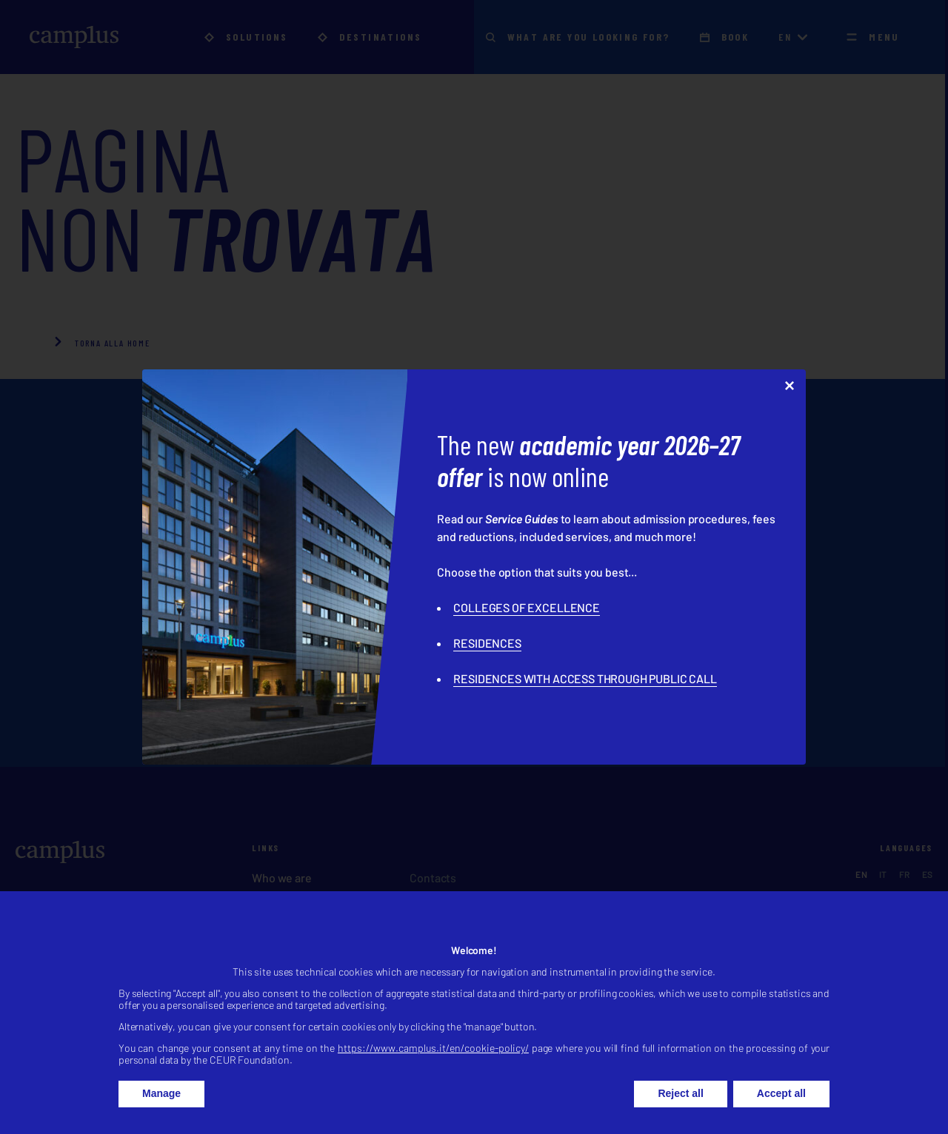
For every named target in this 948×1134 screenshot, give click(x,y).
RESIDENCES (487, 643)
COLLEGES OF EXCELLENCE (526, 607)
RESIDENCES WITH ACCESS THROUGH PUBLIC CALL (584, 678)
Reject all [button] (680, 1112)
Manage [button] (161, 1112)
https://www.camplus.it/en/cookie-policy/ (433, 1066)
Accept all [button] (781, 1112)
